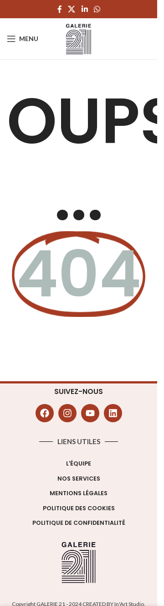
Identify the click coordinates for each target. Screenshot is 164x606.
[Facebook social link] (59, 9)
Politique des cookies (79, 508)
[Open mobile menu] (22, 39)
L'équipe (78, 463)
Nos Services (78, 478)
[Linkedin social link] (84, 9)
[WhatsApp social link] (97, 9)
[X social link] (71, 9)
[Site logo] (79, 38)
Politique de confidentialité (78, 523)
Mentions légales (79, 493)
